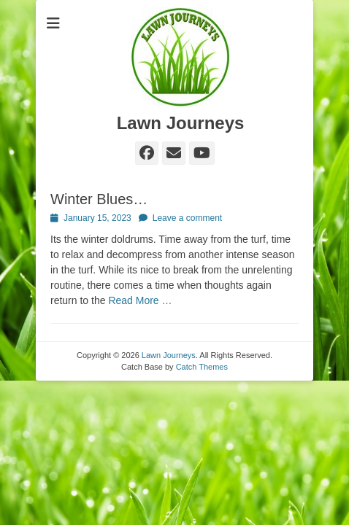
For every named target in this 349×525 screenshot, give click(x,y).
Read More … (140, 300)
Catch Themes (202, 366)
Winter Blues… (98, 199)
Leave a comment (187, 218)
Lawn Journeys (181, 123)
